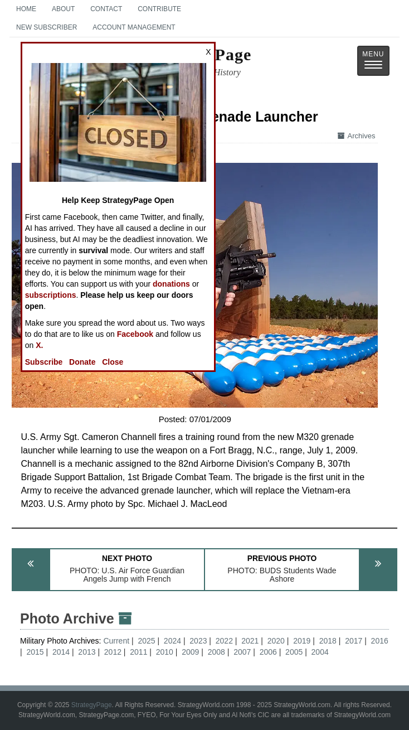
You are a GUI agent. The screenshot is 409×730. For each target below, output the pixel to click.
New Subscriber (46, 27)
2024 (172, 640)
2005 (294, 651)
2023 (198, 640)
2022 (224, 640)
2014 (61, 651)
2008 (216, 651)
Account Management (133, 27)
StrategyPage (91, 705)
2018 (328, 640)
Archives (357, 136)
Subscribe (44, 361)
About (63, 9)
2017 (353, 640)
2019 (301, 640)
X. (39, 345)
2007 (242, 651)
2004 (320, 651)
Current (117, 640)
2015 (34, 651)
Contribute (159, 9)
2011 (138, 651)
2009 (190, 651)
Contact (106, 9)
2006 (268, 651)
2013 (86, 651)
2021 (250, 640)
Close (112, 361)
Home (26, 9)
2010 (164, 651)
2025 (146, 640)
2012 (112, 651)
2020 (276, 640)
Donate (82, 361)
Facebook (135, 334)
